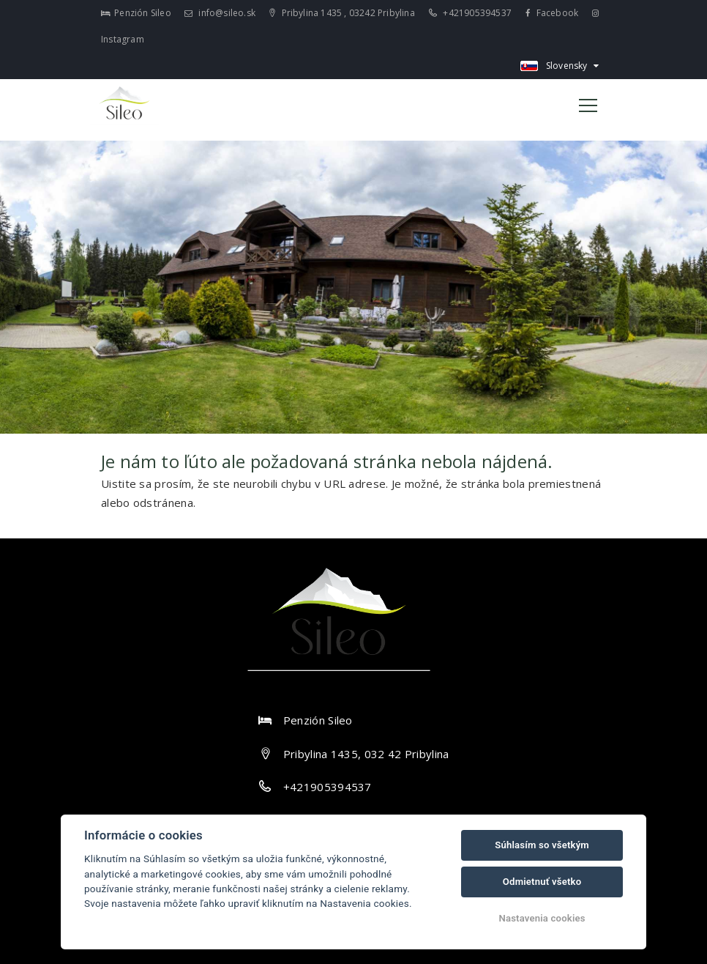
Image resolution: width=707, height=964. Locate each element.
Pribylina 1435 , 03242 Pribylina (342, 13)
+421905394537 (470, 13)
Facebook (551, 13)
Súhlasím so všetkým (542, 844)
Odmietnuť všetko (542, 881)
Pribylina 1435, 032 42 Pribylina (366, 753)
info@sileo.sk (219, 13)
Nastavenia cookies (541, 918)
